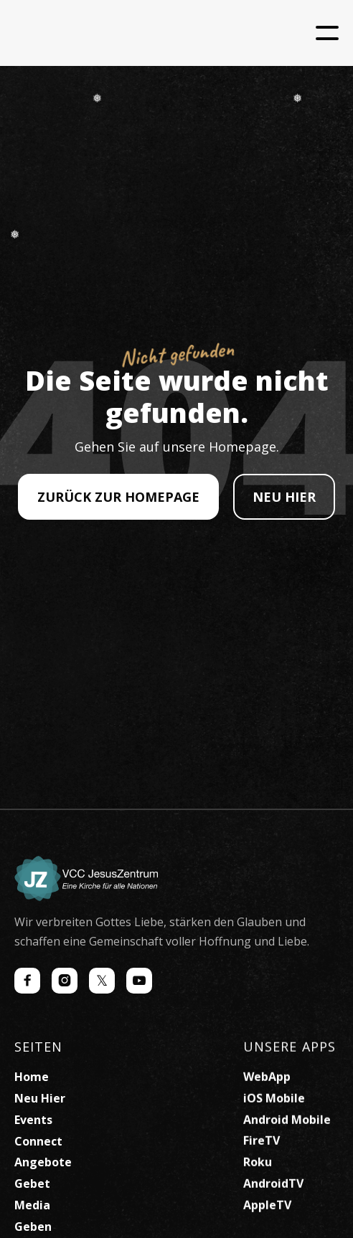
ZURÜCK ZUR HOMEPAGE (118, 496)
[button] (327, 33)
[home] (122, 33)
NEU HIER (284, 496)
